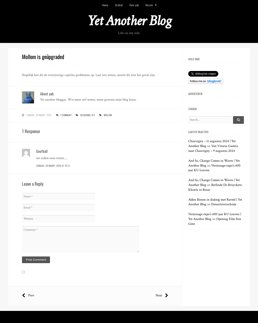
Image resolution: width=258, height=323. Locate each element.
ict (93, 115)
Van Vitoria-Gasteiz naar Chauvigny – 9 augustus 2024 (213, 148)
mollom (108, 115)
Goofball (42, 151)
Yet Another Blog (129, 20)
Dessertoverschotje (223, 204)
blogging (85, 115)
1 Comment (66, 115)
